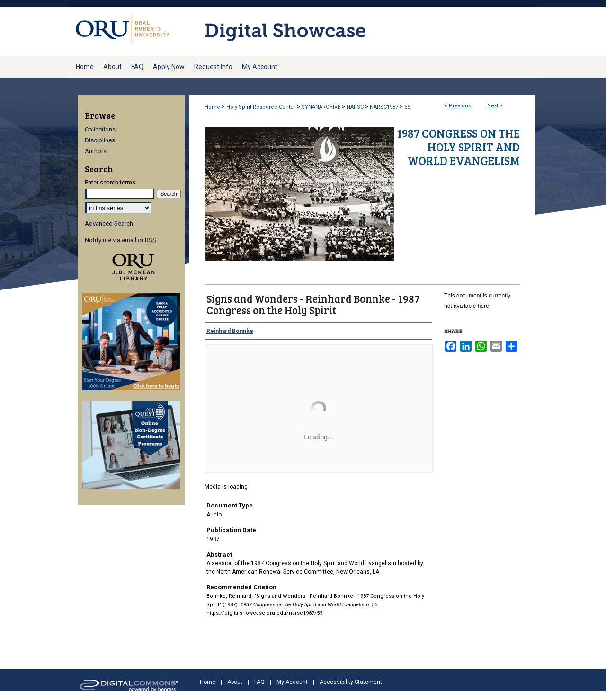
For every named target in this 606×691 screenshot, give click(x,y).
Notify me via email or (120, 240)
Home (212, 107)
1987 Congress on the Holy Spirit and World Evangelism (458, 146)
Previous (460, 106)
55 (407, 107)
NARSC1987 (384, 107)
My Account (292, 682)
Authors (96, 151)
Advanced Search (109, 223)
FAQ (259, 682)
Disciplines (100, 140)
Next (492, 106)
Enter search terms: (111, 182)
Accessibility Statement (351, 682)
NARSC (355, 107)
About (234, 682)
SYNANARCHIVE (321, 107)
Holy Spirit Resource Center (260, 107)
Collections (100, 129)
